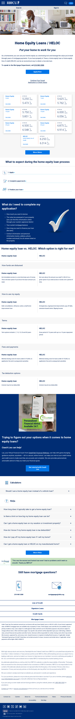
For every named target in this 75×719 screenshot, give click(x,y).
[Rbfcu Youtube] (21, 707)
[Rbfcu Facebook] (4, 707)
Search (18, 8)
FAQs (12, 501)
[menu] (3, 3)
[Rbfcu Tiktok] (17, 707)
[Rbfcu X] (12, 707)
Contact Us (7, 696)
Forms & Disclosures (41, 696)
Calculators (15, 482)
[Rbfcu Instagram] (8, 707)
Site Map (43, 700)
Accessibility (32, 700)
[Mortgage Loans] (37, 619)
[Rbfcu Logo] (13, 3)
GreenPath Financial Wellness (39, 453)
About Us (27, 696)
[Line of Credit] (37, 603)
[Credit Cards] (37, 614)
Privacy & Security (66, 696)
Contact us (4, 688)
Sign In (56, 8)
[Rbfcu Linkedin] (25, 707)
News (54, 696)
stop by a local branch (21, 688)
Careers (17, 696)
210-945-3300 (39, 65)
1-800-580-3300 (59, 682)
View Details (8, 104)
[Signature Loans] (37, 608)
